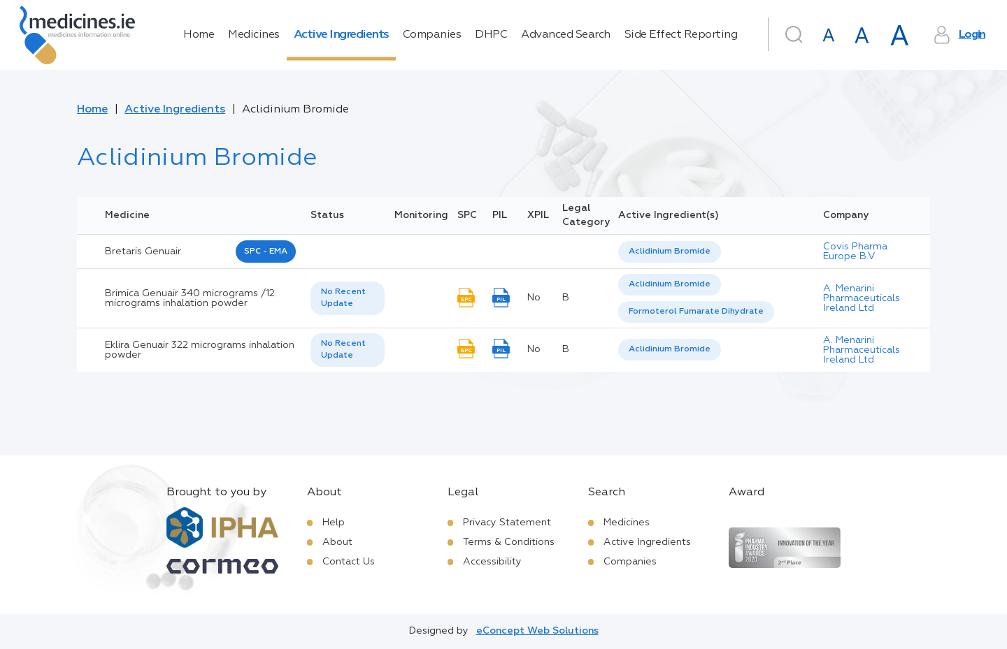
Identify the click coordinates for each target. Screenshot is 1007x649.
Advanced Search (565, 35)
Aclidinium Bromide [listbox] (669, 251)
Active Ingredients (341, 35)
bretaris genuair (143, 251)
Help (333, 522)
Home (198, 35)
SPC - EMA (265, 251)
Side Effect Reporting (681, 35)
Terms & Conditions (509, 542)
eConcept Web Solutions (537, 631)
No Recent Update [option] (343, 298)
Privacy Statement (507, 522)
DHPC (491, 35)
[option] (669, 252)
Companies (432, 35)
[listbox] (669, 252)
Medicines (254, 35)
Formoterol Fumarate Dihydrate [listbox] (696, 311)
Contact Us (348, 562)
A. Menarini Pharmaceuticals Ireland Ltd (861, 298)
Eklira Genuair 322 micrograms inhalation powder (199, 350)
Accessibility (492, 562)
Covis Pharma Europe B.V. (855, 251)
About (337, 542)
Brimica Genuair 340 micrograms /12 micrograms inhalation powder (190, 298)
